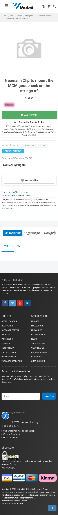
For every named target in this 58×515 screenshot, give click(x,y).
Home (5, 16)
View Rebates (37, 348)
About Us (6, 335)
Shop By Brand (38, 361)
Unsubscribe (19, 413)
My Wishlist (36, 330)
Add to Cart (29, 115)
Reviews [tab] (51, 233)
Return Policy (38, 335)
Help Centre (7, 326)
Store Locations (10, 437)
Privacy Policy (9, 352)
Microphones (29, 16)
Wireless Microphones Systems (17, 18)
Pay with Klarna (39, 352)
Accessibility (8, 348)
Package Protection (12, 361)
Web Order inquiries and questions (19, 431)
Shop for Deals (39, 343)
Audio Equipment (16, 16)
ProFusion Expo (9, 357)
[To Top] (52, 508)
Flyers (34, 339)
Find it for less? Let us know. (15, 192)
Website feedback (11, 434)
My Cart (35, 321)
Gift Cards (36, 357)
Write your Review (13, 151)
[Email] (21, 396)
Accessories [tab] (32, 233)
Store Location (9, 321)
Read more (6, 382)
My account (37, 326)
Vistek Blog (7, 339)
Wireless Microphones (45, 16)
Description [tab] (12, 233)
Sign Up (49, 396)
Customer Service (10, 330)
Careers (6, 343)
